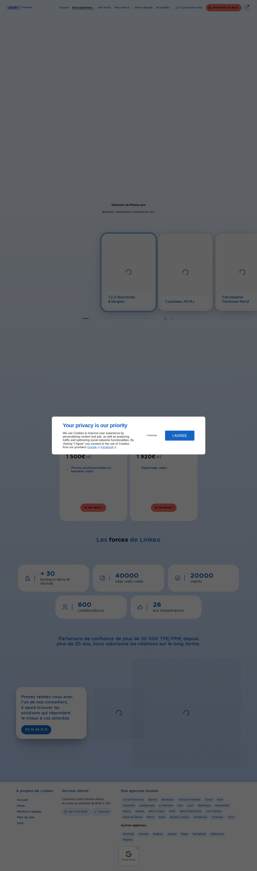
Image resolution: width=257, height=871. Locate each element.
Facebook (107, 447)
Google (92, 447)
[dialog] (128, 435)
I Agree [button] (179, 436)
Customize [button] (152, 435)
